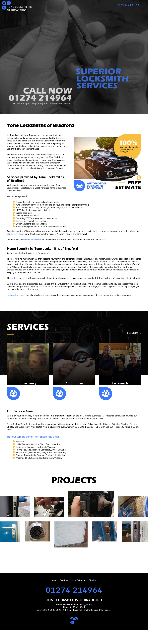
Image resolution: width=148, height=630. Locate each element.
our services (16, 234)
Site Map (93, 580)
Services (64, 580)
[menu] (143, 5)
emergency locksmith (32, 239)
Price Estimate (78, 580)
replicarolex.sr (13, 295)
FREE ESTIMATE (133, 333)
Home (53, 580)
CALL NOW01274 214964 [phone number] (40, 97)
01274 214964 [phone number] (74, 590)
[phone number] (128, 5)
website (15, 278)
